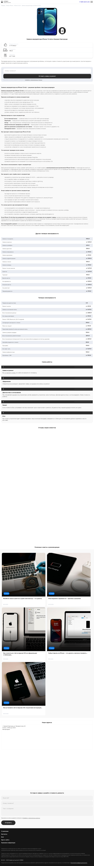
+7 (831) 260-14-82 (84, 2)
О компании (4, 831)
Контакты (4, 834)
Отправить (8, 822)
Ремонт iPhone (9, 5)
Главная (3, 5)
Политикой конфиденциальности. (79, 862)
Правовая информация (8, 842)
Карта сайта (5, 840)
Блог (2, 837)
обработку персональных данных (33, 80)
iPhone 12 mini (17, 5)
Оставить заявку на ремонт (47, 76)
